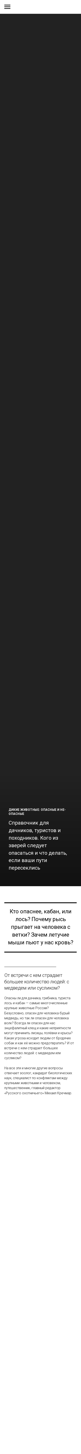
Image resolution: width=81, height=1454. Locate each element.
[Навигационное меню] (7, 7)
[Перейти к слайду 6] (39, 880)
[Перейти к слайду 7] (42, 880)
